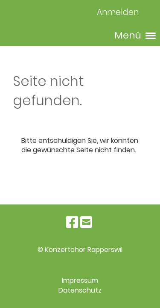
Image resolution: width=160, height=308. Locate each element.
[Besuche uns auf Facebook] (72, 222)
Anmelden (118, 12)
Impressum (80, 280)
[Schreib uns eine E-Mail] (86, 222)
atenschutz (82, 290)
